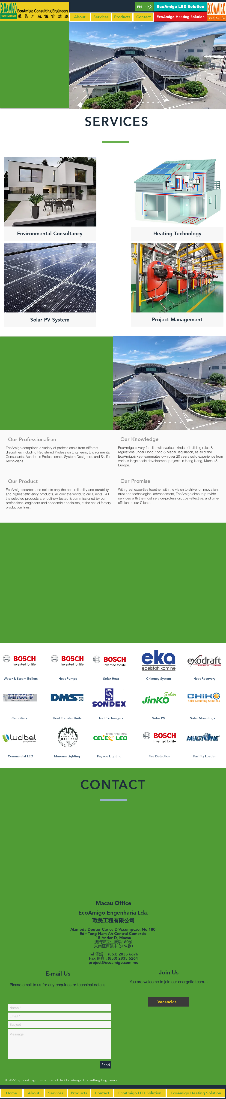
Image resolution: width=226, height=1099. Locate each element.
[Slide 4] (175, 422)
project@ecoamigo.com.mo (113, 962)
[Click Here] (19, 660)
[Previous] (119, 383)
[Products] (122, 17)
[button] (180, 6)
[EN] (139, 6)
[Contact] (143, 17)
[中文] (149, 6)
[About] (79, 17)
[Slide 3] (170, 422)
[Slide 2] (165, 422)
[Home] (11, 1093)
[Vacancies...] (168, 1002)
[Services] (101, 17)
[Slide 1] (159, 422)
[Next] (219, 383)
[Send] (105, 1064)
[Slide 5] (180, 422)
